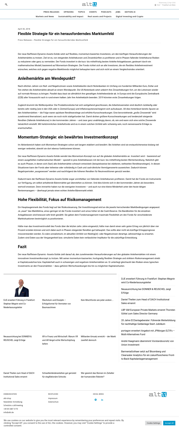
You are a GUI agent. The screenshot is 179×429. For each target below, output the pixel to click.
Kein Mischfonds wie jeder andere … (97, 300)
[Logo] (89, 4)
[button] (6, 4)
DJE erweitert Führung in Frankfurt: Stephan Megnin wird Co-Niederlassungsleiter (19, 304)
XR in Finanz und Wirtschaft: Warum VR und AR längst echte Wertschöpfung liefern (60, 340)
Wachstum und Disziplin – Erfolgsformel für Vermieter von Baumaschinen (56, 304)
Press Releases (25, 40)
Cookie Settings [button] (153, 423)
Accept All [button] (169, 423)
